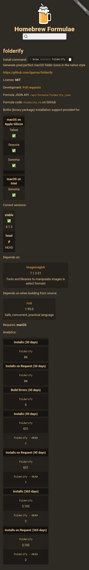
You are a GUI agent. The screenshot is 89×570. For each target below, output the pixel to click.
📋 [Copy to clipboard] (70, 59)
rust (29, 303)
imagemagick (35, 267)
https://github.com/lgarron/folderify (28, 72)
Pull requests (32, 87)
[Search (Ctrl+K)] (44, 36)
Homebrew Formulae (44, 29)
